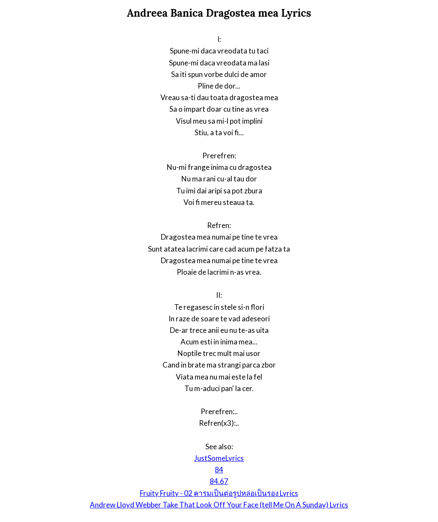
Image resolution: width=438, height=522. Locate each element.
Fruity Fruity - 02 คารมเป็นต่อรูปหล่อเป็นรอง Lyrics (219, 493)
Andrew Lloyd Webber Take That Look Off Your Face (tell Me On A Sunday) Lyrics (219, 504)
